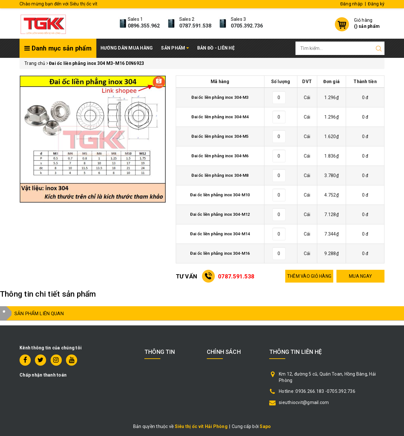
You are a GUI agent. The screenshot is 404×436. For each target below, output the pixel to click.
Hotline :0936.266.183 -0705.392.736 (317, 391)
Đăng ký (376, 3)
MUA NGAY (360, 276)
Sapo (265, 426)
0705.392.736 (247, 26)
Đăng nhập (351, 3)
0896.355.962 (144, 26)
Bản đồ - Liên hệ (216, 48)
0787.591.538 (195, 26)
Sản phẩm (175, 48)
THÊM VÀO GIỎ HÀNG (309, 276)
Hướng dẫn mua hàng (127, 48)
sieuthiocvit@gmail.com (304, 402)
